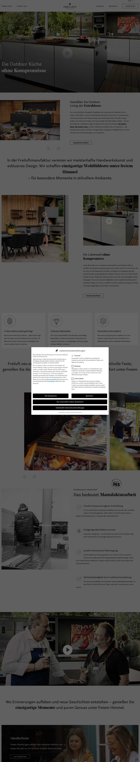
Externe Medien (78, 378)
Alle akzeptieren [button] (51, 396)
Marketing (77, 366)
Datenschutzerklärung (51, 379)
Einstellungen (51, 381)
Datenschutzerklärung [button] (71, 412)
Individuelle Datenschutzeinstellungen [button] (70, 408)
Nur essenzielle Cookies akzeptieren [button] (70, 402)
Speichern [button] (89, 396)
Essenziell (77, 356)
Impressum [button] (79, 412)
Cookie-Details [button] (61, 412)
